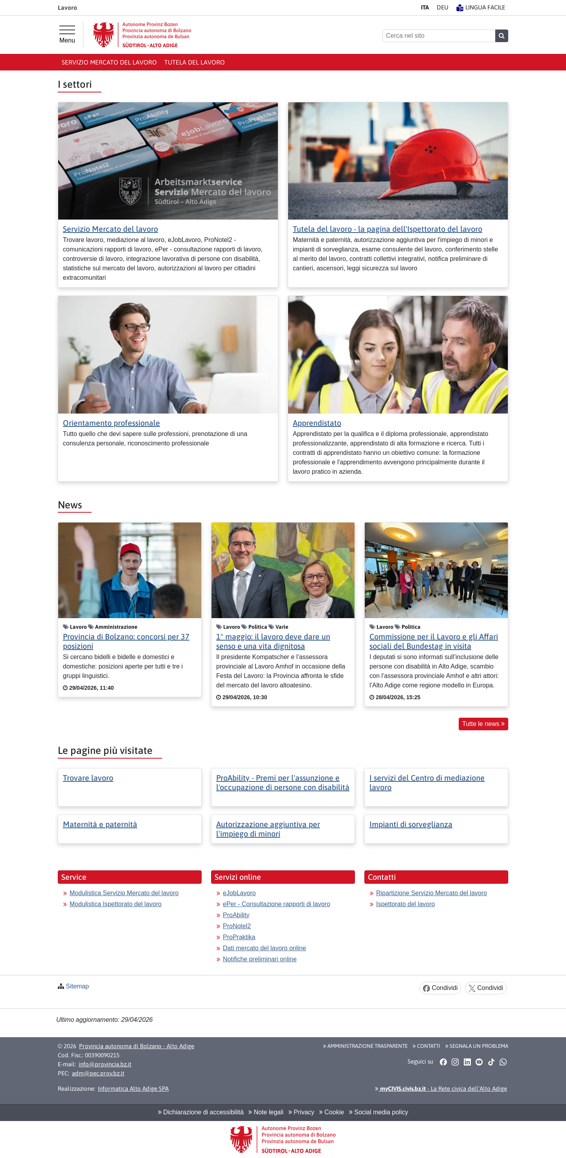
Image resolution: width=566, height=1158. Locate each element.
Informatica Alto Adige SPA (133, 1088)
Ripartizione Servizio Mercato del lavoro (431, 893)
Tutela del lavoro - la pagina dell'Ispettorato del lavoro (387, 228)
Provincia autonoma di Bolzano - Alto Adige (136, 1046)
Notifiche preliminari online (260, 959)
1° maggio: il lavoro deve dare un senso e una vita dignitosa (273, 641)
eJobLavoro (239, 893)
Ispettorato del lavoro (405, 904)
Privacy (301, 1112)
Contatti (426, 1046)
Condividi (440, 988)
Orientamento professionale (111, 422)
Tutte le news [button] (483, 723)
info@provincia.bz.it (105, 1064)
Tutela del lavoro (194, 62)
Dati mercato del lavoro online (264, 948)
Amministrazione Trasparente (365, 1046)
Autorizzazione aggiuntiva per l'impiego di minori (268, 829)
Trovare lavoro (88, 777)
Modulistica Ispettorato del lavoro (116, 904)
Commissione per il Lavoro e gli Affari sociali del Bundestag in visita (433, 641)
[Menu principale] (67, 34)
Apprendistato (317, 422)
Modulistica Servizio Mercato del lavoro (124, 893)
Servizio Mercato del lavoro (109, 62)
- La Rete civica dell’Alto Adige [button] (441, 1088)
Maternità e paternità (100, 824)
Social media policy (378, 1112)
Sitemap (77, 986)
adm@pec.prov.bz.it (98, 1073)
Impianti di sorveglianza (410, 824)
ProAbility (236, 915)
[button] (443, 1062)
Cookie (331, 1112)
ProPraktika (239, 937)
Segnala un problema (476, 1046)
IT (425, 7)
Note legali (265, 1112)
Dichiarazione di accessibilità (201, 1112)
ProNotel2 (237, 926)
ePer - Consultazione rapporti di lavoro (276, 904)
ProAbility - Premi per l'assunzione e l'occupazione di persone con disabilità (282, 782)
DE (442, 7)
